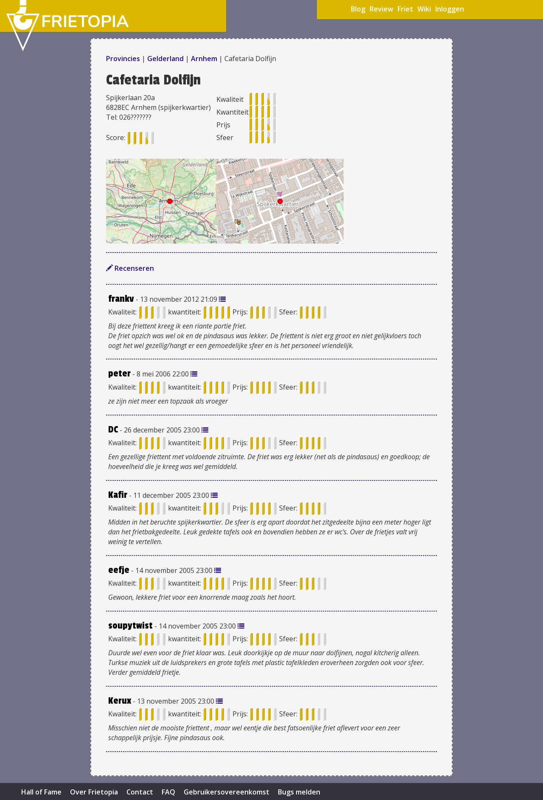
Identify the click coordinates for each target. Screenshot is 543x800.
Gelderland (165, 58)
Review (381, 9)
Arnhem (204, 58)
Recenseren (130, 268)
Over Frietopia (94, 792)
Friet (405, 9)
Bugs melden (299, 792)
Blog (358, 9)
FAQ (168, 792)
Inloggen (449, 9)
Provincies (124, 58)
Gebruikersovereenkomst (226, 792)
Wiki (424, 9)
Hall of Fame (41, 792)
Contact (139, 792)
